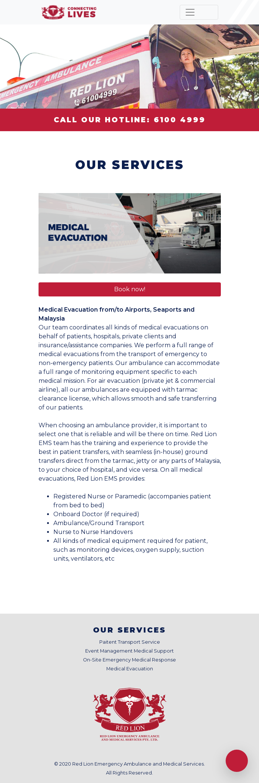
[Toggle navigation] (199, 12)
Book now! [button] (129, 289)
